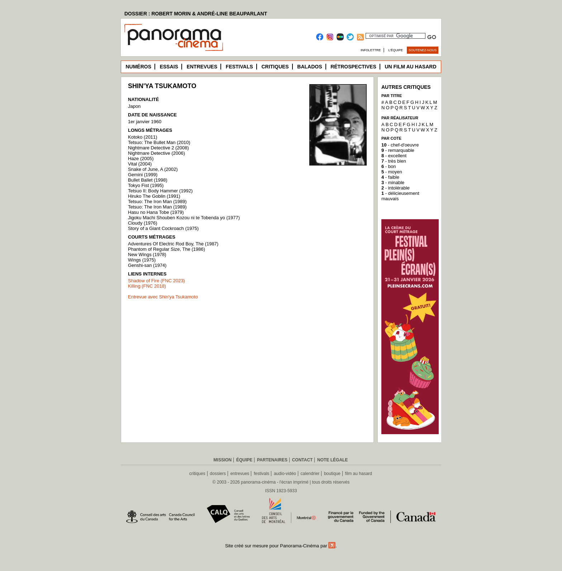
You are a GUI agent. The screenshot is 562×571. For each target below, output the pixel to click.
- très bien (393, 161)
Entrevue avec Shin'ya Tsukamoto (163, 296)
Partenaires (272, 459)
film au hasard (358, 473)
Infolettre (371, 50)
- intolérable (395, 188)
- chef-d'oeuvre (400, 145)
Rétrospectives (353, 66)
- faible (390, 177)
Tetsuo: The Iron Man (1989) (157, 207)
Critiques (275, 66)
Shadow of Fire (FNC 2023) (156, 280)
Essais (169, 66)
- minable (392, 182)
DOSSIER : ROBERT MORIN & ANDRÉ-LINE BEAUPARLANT (195, 13)
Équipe (244, 459)
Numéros (138, 66)
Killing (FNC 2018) (147, 286)
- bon (388, 166)
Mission (223, 459)
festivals (261, 473)
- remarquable (397, 150)
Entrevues (202, 66)
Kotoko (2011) (142, 137)
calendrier (310, 473)
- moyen (391, 171)
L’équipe (396, 50)
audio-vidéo (285, 473)
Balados (309, 66)
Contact (302, 459)
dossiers (218, 473)
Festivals (239, 66)
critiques (197, 473)
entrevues (239, 473)
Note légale (332, 459)
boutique (332, 473)
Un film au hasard (410, 66)
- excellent (393, 155)
